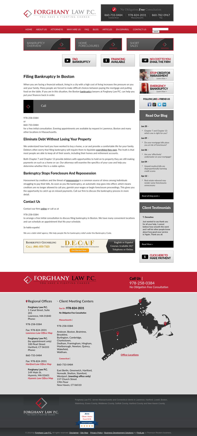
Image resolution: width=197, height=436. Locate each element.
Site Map (84, 433)
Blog (95, 29)
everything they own (106, 149)
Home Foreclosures (89, 44)
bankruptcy (86, 91)
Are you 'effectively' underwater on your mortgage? (157, 155)
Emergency (161, 88)
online (44, 208)
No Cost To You (161, 60)
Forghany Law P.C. (43, 433)
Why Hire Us (74, 29)
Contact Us (139, 29)
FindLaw (140, 433)
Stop (161, 75)
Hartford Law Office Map (38, 364)
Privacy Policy (96, 433)
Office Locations (130, 354)
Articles (107, 29)
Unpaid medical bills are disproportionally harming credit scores (155, 168)
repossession (72, 180)
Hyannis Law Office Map (40, 378)
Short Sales (134, 44)
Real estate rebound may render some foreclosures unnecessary (155, 183)
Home (28, 29)
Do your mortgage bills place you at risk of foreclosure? (156, 143)
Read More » (147, 244)
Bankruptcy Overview (36, 44)
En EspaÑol (122, 29)
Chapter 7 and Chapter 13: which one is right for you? (156, 131)
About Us (41, 29)
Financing (123, 60)
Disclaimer (74, 433)
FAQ (87, 29)
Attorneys (57, 29)
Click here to (161, 257)
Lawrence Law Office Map (39, 332)
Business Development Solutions (118, 433)
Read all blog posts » (151, 196)
